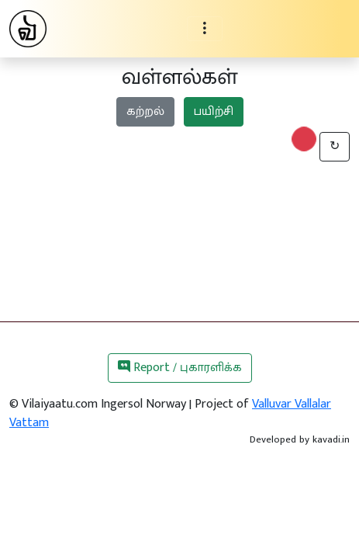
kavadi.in (331, 439)
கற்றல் (145, 111)
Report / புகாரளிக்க (180, 367)
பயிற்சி (213, 111)
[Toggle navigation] (205, 28)
